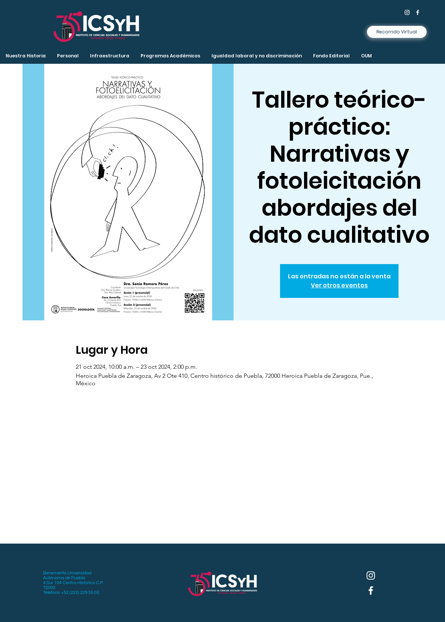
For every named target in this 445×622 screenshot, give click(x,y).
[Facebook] (417, 12)
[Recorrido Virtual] (397, 32)
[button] (109, 56)
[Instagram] (407, 12)
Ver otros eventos (339, 285)
